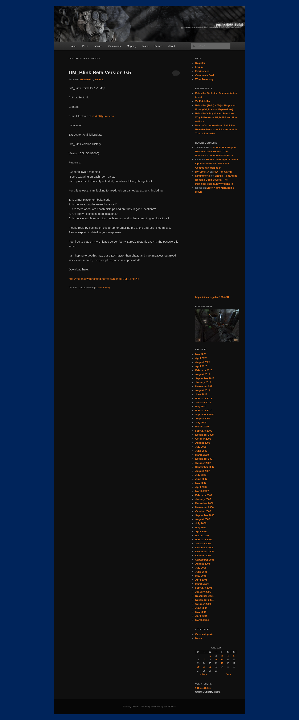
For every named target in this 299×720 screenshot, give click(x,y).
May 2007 (200, 483)
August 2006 (202, 519)
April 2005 (201, 579)
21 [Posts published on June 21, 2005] (204, 667)
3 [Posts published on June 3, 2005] (222, 656)
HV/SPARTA (202, 171)
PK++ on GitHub (222, 171)
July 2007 (201, 475)
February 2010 (203, 410)
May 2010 (200, 406)
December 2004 (204, 596)
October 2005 (203, 555)
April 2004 (201, 616)
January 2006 (203, 543)
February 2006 (203, 539)
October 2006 (203, 511)
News (198, 638)
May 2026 (200, 354)
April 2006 (201, 531)
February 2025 (203, 370)
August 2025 (202, 362)
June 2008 (201, 450)
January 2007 (203, 499)
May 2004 (200, 612)
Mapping (131, 46)
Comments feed (204, 75)
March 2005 (202, 583)
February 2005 (203, 587)
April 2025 (201, 366)
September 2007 (204, 467)
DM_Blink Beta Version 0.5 (100, 72)
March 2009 (202, 426)
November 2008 (204, 434)
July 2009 (201, 422)
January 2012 (203, 382)
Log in (199, 67)
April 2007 (201, 487)
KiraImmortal (203, 175)
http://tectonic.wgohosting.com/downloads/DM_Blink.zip (104, 278)
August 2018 (202, 374)
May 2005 (200, 575)
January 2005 (203, 591)
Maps (145, 46)
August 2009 (202, 418)
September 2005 (204, 559)
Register (200, 63)
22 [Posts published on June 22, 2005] (210, 667)
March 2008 (202, 454)
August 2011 (202, 390)
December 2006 (204, 503)
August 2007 (202, 471)
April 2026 (201, 358)
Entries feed (202, 71)
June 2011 (201, 394)
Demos (158, 46)
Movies (98, 46)
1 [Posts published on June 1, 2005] (210, 656)
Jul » (228, 674)
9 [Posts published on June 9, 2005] (216, 659)
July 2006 (201, 523)
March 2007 (202, 491)
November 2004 (204, 600)
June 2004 (201, 608)
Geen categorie (204, 634)
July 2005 (201, 567)
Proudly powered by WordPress (158, 706)
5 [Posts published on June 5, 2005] (234, 656)
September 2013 (204, 378)
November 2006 (204, 507)
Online (203, 688)
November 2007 (204, 458)
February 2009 (203, 430)
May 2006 (200, 527)
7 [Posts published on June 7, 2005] (204, 659)
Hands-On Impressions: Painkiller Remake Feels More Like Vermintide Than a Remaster (216, 129)
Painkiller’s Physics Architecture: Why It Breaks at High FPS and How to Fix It (216, 117)
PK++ (85, 46)
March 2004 (202, 620)
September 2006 (204, 515)
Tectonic (99, 79)
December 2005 (204, 547)
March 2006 (202, 535)
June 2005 (201, 571)
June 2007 (201, 479)
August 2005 (202, 563)
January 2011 (203, 402)
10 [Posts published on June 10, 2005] (222, 659)
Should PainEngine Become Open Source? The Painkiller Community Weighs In (215, 151)
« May (203, 674)
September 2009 (204, 414)
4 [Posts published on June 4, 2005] (228, 656)
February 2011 (203, 398)
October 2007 (203, 463)
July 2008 (201, 446)
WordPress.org (204, 79)
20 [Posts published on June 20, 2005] (198, 667)
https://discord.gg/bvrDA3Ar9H (212, 297)
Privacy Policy (130, 706)
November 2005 (204, 551)
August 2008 (202, 442)
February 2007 (203, 495)
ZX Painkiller (202, 101)
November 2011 (204, 386)
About (171, 46)
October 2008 (203, 438)
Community (114, 46)
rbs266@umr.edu (103, 116)
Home (73, 46)
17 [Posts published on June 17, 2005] (222, 663)
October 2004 (203, 604)
